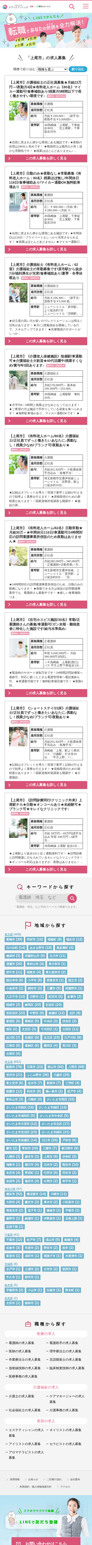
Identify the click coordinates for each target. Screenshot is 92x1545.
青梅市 (10, 939)
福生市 (70, 939)
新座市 (51, 1083)
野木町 (69, 1290)
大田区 (66, 1029)
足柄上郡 (71, 1218)
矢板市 (51, 1290)
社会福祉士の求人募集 (25, 1410)
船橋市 (68, 1239)
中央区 (48, 1021)
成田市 (29, 1255)
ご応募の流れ (54, 1479)
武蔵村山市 (32, 955)
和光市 (31, 1091)
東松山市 (12, 1099)
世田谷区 (12, 1013)
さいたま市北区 (51, 1123)
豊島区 (29, 1021)
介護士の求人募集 (21, 1396)
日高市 (31, 1066)
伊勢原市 (49, 1218)
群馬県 (9, 1298)
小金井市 (12, 988)
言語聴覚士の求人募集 (65, 1359)
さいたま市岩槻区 (18, 1140)
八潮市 (10, 1156)
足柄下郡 (12, 1226)
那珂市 (29, 1277)
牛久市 (10, 1277)
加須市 (10, 1181)
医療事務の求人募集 (23, 1376)
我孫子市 (49, 1255)
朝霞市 (10, 1091)
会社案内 (75, 1479)
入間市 (72, 1066)
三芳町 (69, 1083)
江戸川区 (70, 1037)
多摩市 (71, 996)
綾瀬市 (29, 1218)
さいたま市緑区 (51, 1132)
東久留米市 (53, 972)
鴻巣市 (10, 1164)
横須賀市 (33, 1194)
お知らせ (33, 1479)
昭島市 (31, 972)
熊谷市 (66, 1164)
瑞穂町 (52, 939)
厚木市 (48, 1202)
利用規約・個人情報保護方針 (36, 1486)
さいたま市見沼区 (18, 1132)
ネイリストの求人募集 (65, 1430)
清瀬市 (10, 963)
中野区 (34, 1013)
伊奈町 (66, 1156)
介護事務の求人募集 (64, 1410)
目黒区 (29, 1037)
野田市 (48, 1247)
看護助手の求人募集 (64, 1343)
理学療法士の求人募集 (65, 1351)
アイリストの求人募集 (25, 1444)
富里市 (10, 1255)
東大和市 (54, 963)
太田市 (10, 1303)
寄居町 (29, 1172)
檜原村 (10, 955)
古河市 (48, 1269)
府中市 (10, 972)
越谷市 (29, 1156)
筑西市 (66, 1269)
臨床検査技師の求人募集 (67, 1368)
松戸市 (31, 1239)
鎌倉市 (51, 1210)
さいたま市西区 (57, 1099)
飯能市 (10, 1066)
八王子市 (12, 996)
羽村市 (31, 939)
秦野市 (10, 1218)
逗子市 (32, 1210)
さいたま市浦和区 (18, 1115)
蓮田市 (29, 1181)
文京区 (26, 1029)
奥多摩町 (62, 947)
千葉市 (10, 1239)
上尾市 (48, 1156)
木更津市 (71, 1255)
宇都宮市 (12, 1290)
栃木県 (9, 1285)
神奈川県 (10, 1188)
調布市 (32, 988)
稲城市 (10, 1004)
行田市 (48, 1172)
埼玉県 (9, 1061)
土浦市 (29, 1269)
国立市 (72, 980)
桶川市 (29, 1164)
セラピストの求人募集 (65, 1444)
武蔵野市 (71, 988)
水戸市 (10, 1269)
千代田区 (47, 1029)
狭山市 (52, 1066)
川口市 (45, 1140)
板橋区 (53, 1013)
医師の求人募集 (20, 1351)
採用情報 (15, 1479)
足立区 (48, 1037)
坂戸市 (71, 1091)
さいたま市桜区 (16, 1107)
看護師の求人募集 (21, 1343)
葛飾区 (29, 1045)
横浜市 (10, 1194)
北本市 (48, 1164)
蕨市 (9, 1148)
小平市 (32, 980)
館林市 (29, 1303)
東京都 (9, 934)
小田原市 (68, 1202)
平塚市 (69, 1210)
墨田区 (48, 1045)
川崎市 (55, 1194)
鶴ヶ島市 (51, 1091)
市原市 (29, 1247)
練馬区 (29, 1004)
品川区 (10, 1037)
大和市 (10, 1202)
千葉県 (9, 1234)
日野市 (34, 996)
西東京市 (52, 980)
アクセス (65, 1486)
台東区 (10, 1053)
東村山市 (33, 963)
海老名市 (12, 1210)
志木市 (32, 1083)
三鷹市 (51, 988)
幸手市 (66, 1181)
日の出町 (12, 947)
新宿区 (10, 1021)
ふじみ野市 (34, 1074)
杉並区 (50, 1004)
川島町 (32, 1099)
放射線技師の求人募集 (25, 1368)
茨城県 (9, 1264)
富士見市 (12, 1083)
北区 (72, 1013)
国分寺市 (12, 980)
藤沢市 (29, 1202)
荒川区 (66, 1045)
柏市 (65, 1247)
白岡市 (48, 1181)
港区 (9, 1029)
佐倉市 (10, 1247)
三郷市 (47, 1148)
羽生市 (66, 1172)
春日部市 (67, 1148)
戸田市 (66, 1140)
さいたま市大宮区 (18, 1123)
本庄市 (10, 1172)
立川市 (54, 955)
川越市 (57, 1074)
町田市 (53, 996)
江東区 (10, 1045)
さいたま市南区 (49, 1107)
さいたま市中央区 (51, 1115)
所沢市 (10, 1074)
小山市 (32, 1290)
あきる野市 (37, 947)
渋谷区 (66, 1021)
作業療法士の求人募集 (25, 1359)
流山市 (50, 1239)
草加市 (26, 1148)
